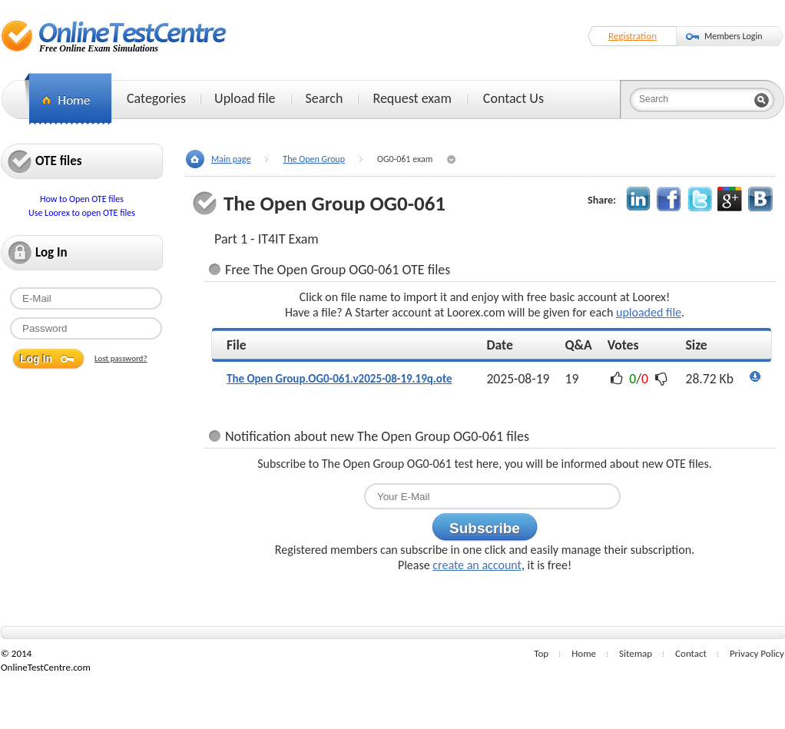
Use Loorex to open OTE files (81, 212)
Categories (156, 98)
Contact (691, 653)
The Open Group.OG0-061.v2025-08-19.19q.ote (339, 379)
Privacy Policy (757, 653)
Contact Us (513, 98)
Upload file (244, 98)
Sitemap (635, 653)
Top (541, 653)
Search (324, 98)
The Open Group (314, 159)
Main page (230, 159)
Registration (632, 35)
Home (583, 653)
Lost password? (120, 358)
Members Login (733, 36)
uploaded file (648, 312)
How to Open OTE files (82, 199)
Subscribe (484, 528)
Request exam (412, 98)
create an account (477, 565)
